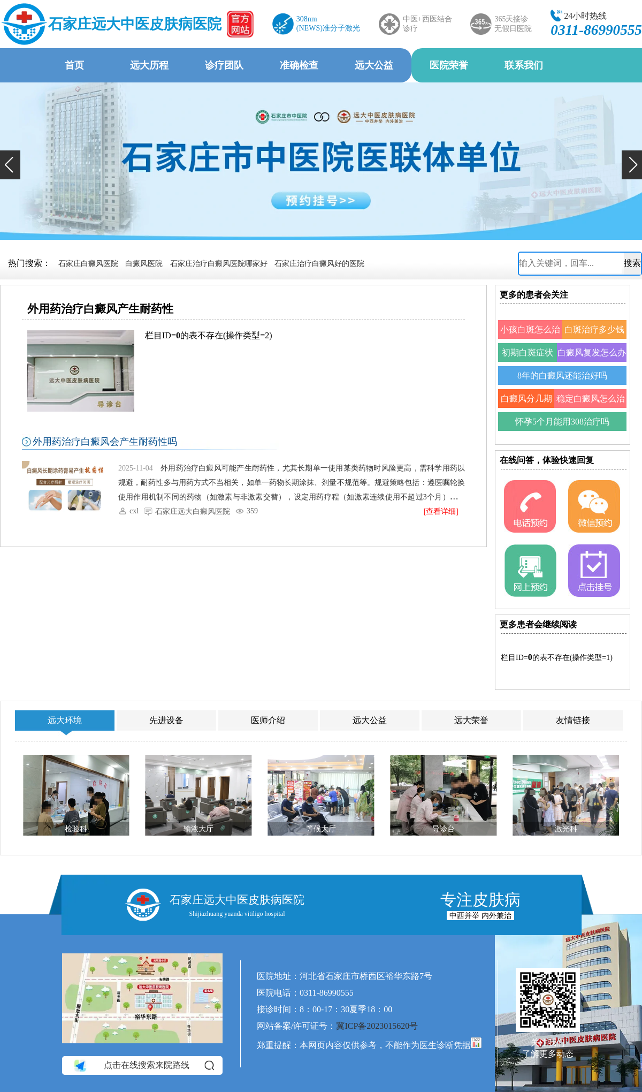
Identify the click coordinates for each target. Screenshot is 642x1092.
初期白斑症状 (527, 352)
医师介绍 (268, 720)
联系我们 (524, 65)
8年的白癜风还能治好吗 (562, 375)
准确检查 (299, 65)
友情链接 (573, 720)
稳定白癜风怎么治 (590, 398)
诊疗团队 (224, 65)
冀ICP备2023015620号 (377, 1025)
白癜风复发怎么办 (591, 352)
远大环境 (65, 720)
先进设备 (166, 720)
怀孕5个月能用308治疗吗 (562, 421)
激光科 (566, 829)
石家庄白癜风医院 (88, 264)
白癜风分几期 (526, 398)
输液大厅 (198, 829)
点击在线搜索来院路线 (143, 1065)
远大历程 (149, 65)
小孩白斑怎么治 (530, 329)
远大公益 (374, 65)
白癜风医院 (144, 264)
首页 (74, 65)
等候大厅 (321, 829)
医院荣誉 (449, 65)
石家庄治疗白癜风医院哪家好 (219, 264)
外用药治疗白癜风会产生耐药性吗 (105, 441)
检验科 (76, 829)
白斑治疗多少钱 (594, 329)
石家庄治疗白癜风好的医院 (319, 264)
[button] (10, 164)
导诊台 (443, 829)
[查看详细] (441, 511)
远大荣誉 (471, 720)
